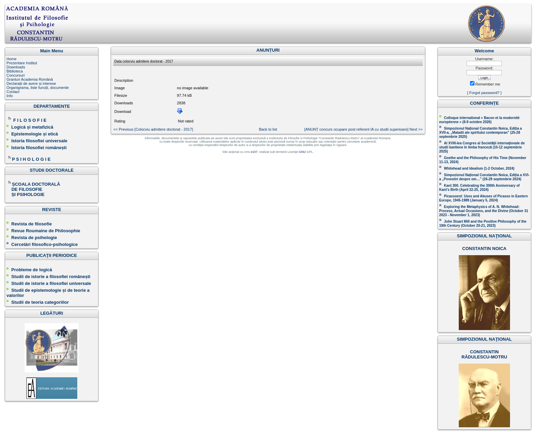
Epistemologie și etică (34, 133)
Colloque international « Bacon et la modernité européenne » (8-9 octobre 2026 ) (479, 120)
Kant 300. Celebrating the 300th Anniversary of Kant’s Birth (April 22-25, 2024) (479, 188)
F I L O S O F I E (29, 120)
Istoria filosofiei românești (39, 147)
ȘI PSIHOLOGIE (25, 194)
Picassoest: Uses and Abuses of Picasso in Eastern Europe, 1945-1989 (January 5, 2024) (483, 198)
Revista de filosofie (29, 223)
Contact (12, 92)
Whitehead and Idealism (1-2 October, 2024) (479, 168)
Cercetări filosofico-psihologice (42, 244)
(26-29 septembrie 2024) (501, 179)
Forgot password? (484, 93)
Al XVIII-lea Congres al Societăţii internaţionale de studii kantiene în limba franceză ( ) (482, 147)
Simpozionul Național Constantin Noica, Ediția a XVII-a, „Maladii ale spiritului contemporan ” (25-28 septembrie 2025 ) (480, 133)
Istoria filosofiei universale (39, 140)
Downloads (15, 67)
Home (11, 59)
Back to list (268, 129)
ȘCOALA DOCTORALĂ (33, 184)
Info (9, 96)
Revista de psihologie (34, 237)
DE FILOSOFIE (24, 189)
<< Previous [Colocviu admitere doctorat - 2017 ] (153, 129)
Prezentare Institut (21, 63)
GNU (302, 152)
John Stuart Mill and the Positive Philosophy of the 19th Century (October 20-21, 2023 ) (482, 223)
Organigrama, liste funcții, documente (37, 88)
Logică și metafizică (32, 127)
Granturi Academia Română (29, 79)
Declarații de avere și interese (31, 83)
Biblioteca (14, 71)
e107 (254, 152)
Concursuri (15, 75)
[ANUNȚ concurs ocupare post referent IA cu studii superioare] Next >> (363, 129)
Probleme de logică (31, 269)
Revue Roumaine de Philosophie (43, 230)
